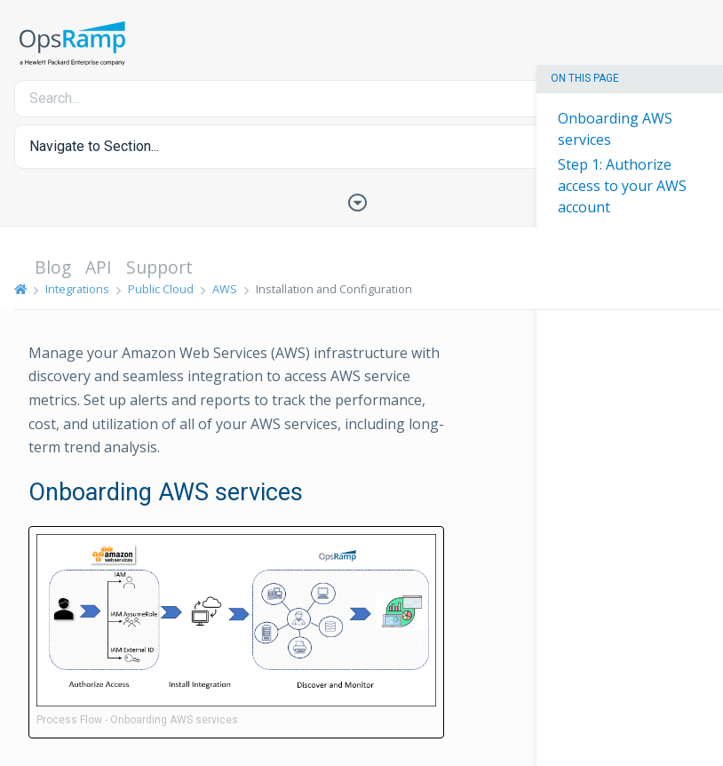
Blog (53, 267)
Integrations (77, 289)
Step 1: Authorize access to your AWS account (622, 186)
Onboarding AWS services (615, 128)
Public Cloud (161, 289)
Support (159, 267)
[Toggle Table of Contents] (361, 200)
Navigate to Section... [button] (94, 146)
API (98, 267)
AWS (224, 289)
